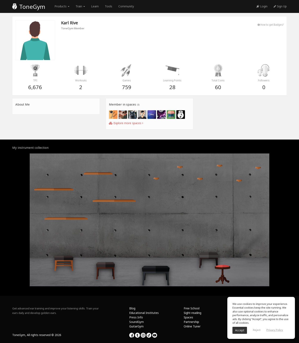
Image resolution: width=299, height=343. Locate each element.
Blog (132, 308)
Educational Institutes (144, 313)
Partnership (191, 322)
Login (261, 6)
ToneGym (28, 6)
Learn (95, 6)
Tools (108, 6)
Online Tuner (192, 326)
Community (126, 6)
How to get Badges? (271, 24)
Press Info (136, 317)
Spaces (188, 317)
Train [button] (80, 6)
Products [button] (61, 6)
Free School (191, 308)
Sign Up (280, 6)
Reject (256, 330)
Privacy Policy (274, 330)
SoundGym (136, 322)
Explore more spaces (126, 123)
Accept (239, 330)
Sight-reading (192, 313)
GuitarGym (136, 326)
